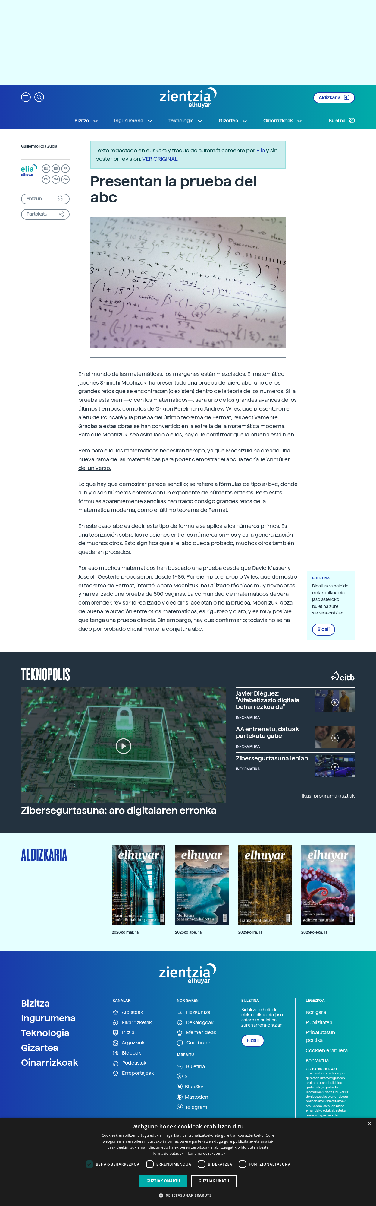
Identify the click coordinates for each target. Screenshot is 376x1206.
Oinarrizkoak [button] (282, 121)
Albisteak (128, 1012)
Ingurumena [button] (133, 121)
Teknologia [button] (185, 121)
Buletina (342, 120)
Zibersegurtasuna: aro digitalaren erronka (119, 810)
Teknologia (45, 1032)
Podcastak (129, 1063)
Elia (260, 150)
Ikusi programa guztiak (328, 796)
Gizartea (39, 1047)
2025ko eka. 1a (314, 932)
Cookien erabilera (327, 1050)
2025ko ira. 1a (250, 932)
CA (56, 179)
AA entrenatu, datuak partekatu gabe (267, 732)
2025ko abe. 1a (188, 932)
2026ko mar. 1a (125, 932)
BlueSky (190, 1087)
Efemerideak (196, 1033)
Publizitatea (319, 1022)
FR (65, 168)
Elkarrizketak (132, 1023)
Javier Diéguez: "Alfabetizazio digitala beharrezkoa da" (267, 700)
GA (65, 179)
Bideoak (127, 1053)
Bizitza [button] (86, 121)
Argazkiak (129, 1043)
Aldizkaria (334, 98)
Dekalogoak (195, 1023)
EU (46, 168)
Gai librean (194, 1043)
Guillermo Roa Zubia (39, 146)
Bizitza (35, 1003)
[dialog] (188, 1162)
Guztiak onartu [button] (163, 1180)
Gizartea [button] (233, 121)
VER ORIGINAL (160, 159)
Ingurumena (48, 1018)
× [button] (369, 1124)
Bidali (324, 629)
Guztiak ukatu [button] (214, 1180)
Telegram (192, 1107)
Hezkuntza (193, 1012)
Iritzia (123, 1033)
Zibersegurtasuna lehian (272, 758)
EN (46, 179)
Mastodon (192, 1097)
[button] (26, 97)
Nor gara (316, 1012)
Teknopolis (45, 673)
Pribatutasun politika (320, 1036)
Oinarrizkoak (49, 1062)
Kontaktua (317, 1060)
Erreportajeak (133, 1073)
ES (56, 168)
